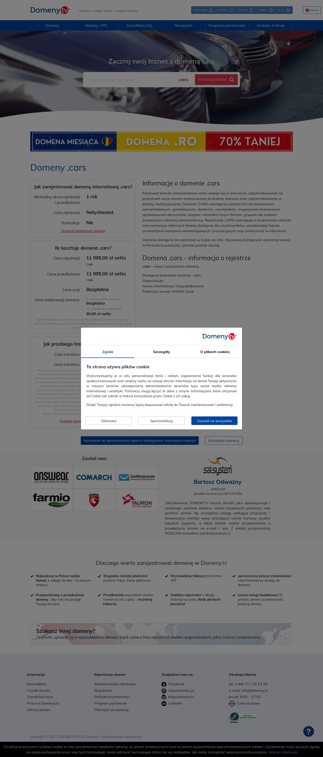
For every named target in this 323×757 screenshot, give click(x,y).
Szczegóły (161, 351)
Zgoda (107, 351)
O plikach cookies (215, 351)
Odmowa (108, 421)
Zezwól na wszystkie (214, 421)
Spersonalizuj (161, 421)
